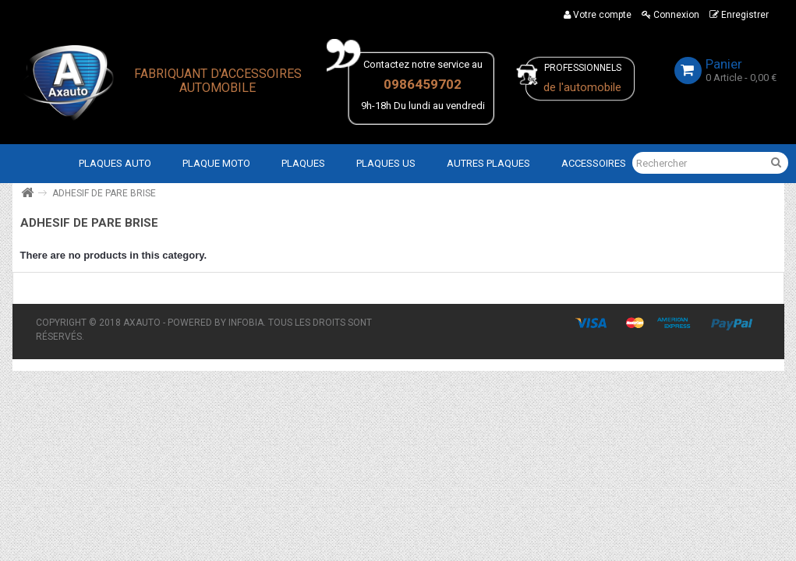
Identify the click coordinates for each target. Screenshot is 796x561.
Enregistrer (739, 14)
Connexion (670, 14)
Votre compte (597, 14)
